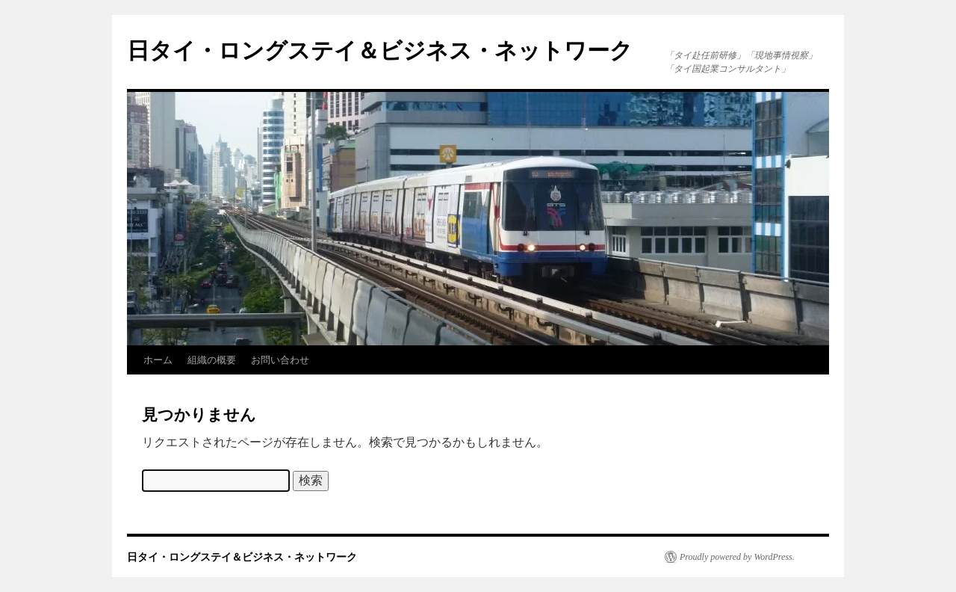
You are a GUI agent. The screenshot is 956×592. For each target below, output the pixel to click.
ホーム (158, 360)
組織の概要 (211, 360)
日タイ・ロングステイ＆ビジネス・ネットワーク (380, 50)
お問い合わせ (280, 360)
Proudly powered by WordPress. (737, 557)
